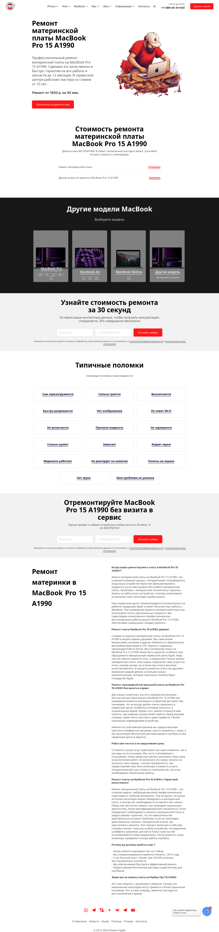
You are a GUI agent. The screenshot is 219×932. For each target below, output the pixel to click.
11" (83, 277)
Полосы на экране (161, 461)
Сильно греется (109, 394)
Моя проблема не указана (135, 478)
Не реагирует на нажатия (109, 461)
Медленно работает (58, 461)
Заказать (154, 177)
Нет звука (84, 478)
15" (54, 274)
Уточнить (154, 167)
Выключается (161, 394)
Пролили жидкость (109, 427)
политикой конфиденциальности (146, 341)
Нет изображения (109, 411)
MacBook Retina (129, 271)
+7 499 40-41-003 (173, 7)
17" (51, 277)
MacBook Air (90, 271)
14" (47, 274)
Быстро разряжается (58, 411)
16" (60, 274)
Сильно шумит (57, 444)
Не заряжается (161, 427)
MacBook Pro (51, 268)
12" (129, 277)
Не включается (58, 427)
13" (40, 274)
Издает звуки (161, 444)
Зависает (109, 444)
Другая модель (167, 271)
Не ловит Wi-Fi (161, 411)
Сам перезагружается (57, 394)
